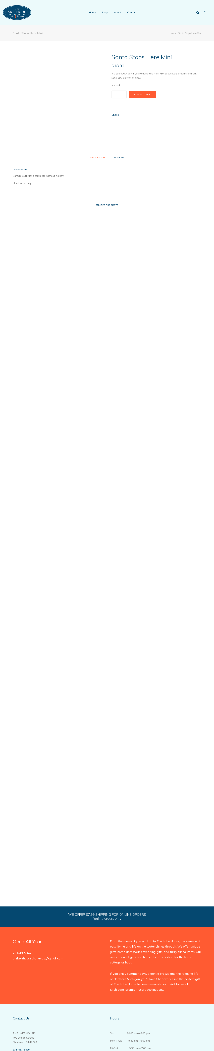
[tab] (119, 159)
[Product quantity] (119, 94)
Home (173, 33)
